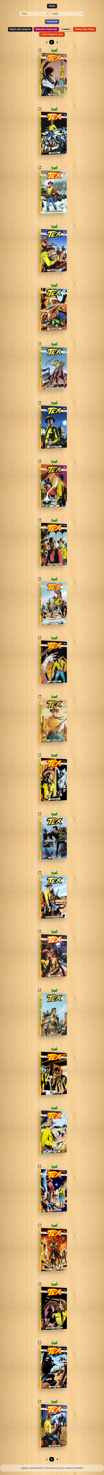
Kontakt (78, 1468)
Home (52, 6)
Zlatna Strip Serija (84, 29)
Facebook (52, 21)
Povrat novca (53, 1468)
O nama (67, 1468)
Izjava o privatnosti (32, 1468)
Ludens (66, 29)
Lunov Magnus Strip (52, 34)
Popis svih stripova (20, 29)
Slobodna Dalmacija (46, 29)
